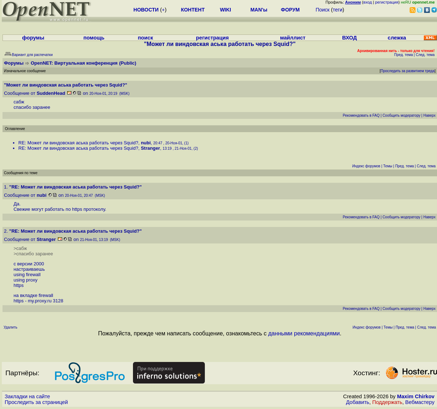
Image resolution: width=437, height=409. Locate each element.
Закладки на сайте (27, 396)
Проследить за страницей (36, 402)
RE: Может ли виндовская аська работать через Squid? (78, 142)
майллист (292, 38)
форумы (33, 38)
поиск (145, 38)
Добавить (357, 402)
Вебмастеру (419, 402)
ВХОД (349, 38)
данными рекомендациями (304, 333)
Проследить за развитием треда (407, 71)
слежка (397, 38)
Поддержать (387, 402)
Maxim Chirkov (415, 396)
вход (367, 2)
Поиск (323, 10)
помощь (94, 38)
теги (337, 10)
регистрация (387, 2)
